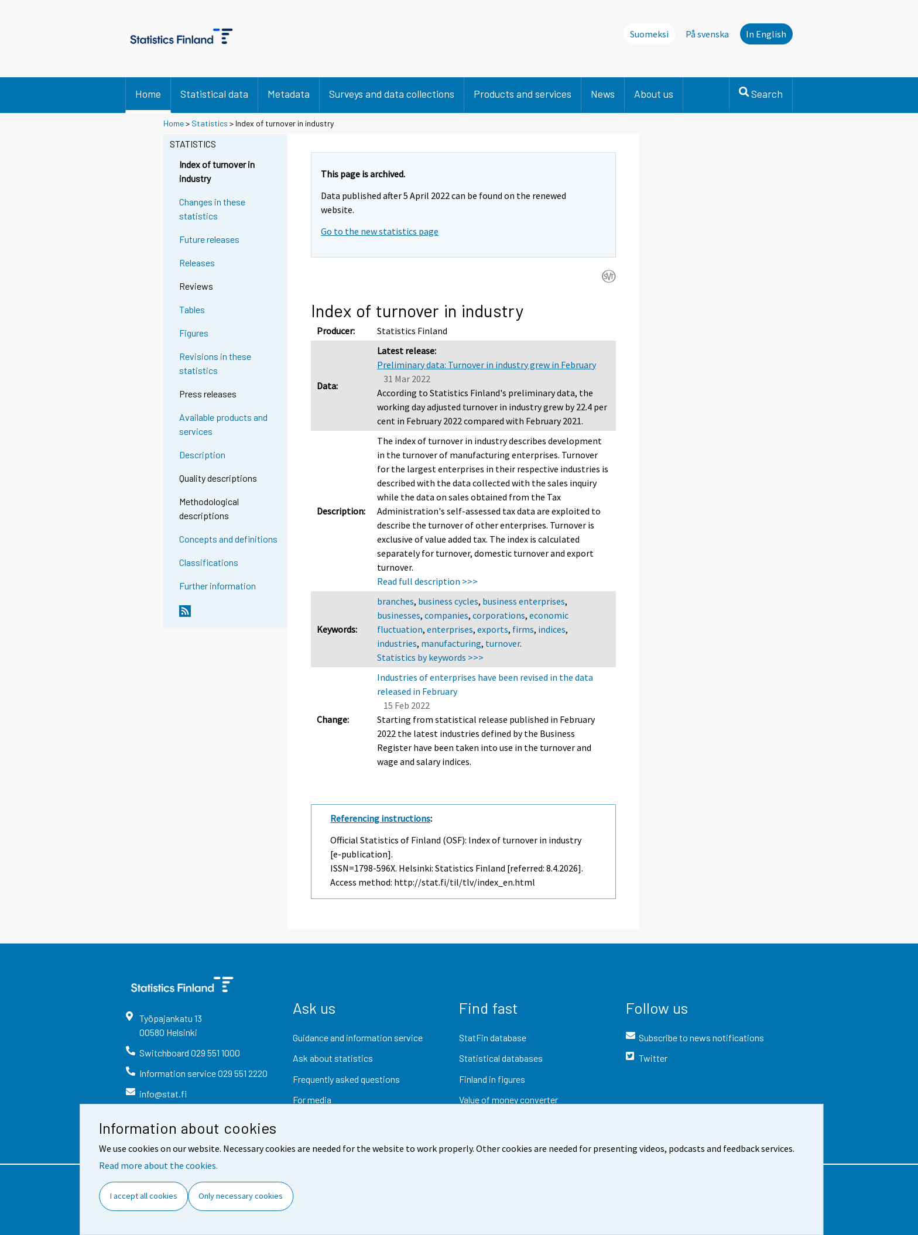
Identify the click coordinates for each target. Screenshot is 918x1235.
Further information (217, 585)
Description (202, 454)
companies (446, 615)
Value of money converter (508, 1099)
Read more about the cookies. (158, 1165)
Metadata (289, 93)
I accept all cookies (143, 1196)
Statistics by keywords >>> (430, 657)
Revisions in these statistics (215, 363)
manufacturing (451, 643)
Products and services (522, 93)
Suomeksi (649, 34)
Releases (197, 262)
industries (397, 643)
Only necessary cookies (240, 1196)
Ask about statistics (333, 1058)
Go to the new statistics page (380, 231)
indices (552, 629)
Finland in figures (492, 1079)
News (603, 93)
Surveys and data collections (391, 93)
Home (148, 93)
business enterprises (523, 601)
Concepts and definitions (228, 538)
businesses (398, 615)
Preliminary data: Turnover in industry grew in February (486, 364)
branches (395, 601)
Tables (192, 309)
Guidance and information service (358, 1037)
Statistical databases (501, 1058)
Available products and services (223, 424)
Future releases (209, 239)
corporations (498, 615)
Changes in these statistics (212, 208)
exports (492, 629)
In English (766, 34)
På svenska (707, 34)
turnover (502, 643)
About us (653, 93)
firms (523, 629)
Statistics (209, 123)
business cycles (448, 601)
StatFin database (492, 1037)
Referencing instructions (380, 818)
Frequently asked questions (346, 1079)
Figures (193, 332)
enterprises (450, 629)
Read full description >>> (427, 581)
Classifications (208, 562)
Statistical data (214, 93)
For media (312, 1099)
